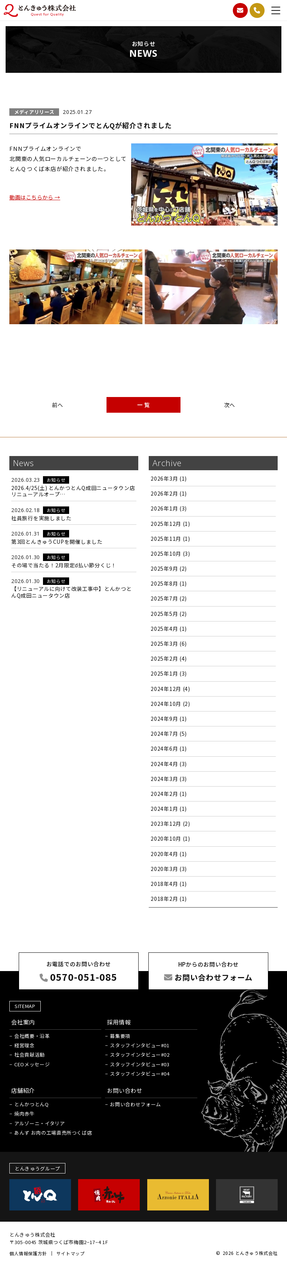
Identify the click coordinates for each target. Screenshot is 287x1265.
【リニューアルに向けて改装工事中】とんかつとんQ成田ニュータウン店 (71, 592)
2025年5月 (169, 613)
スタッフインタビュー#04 (139, 1073)
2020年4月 (169, 854)
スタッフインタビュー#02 (139, 1054)
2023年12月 (170, 823)
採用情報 (119, 1021)
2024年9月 (169, 718)
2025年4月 (169, 628)
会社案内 (23, 1021)
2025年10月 (170, 553)
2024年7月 (169, 733)
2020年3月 (169, 868)
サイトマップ (70, 1253)
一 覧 (143, 405)
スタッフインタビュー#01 (139, 1044)
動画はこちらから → (36, 197)
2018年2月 (169, 898)
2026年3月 (169, 478)
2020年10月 (170, 838)
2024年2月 (169, 793)
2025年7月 (169, 598)
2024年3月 (169, 778)
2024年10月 (170, 703)
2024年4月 (169, 764)
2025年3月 (169, 643)
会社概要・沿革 (32, 1035)
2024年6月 (169, 748)
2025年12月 (170, 523)
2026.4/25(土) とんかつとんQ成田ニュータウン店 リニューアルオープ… (73, 491)
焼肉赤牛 (24, 1113)
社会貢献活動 (29, 1054)
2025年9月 (169, 568)
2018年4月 (169, 883)
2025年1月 (169, 673)
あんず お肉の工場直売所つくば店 (53, 1132)
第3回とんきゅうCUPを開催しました (57, 541)
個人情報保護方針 (28, 1253)
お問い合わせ (126, 1090)
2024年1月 (169, 808)
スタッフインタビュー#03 (139, 1063)
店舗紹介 (23, 1090)
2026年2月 (169, 493)
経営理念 (24, 1044)
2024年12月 (170, 688)
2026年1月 (169, 508)
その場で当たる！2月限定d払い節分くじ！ (64, 565)
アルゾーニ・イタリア (39, 1123)
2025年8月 (169, 583)
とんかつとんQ (31, 1104)
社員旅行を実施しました (41, 518)
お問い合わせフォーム (135, 1104)
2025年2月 (169, 658)
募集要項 (120, 1035)
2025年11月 (170, 538)
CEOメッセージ (32, 1063)
